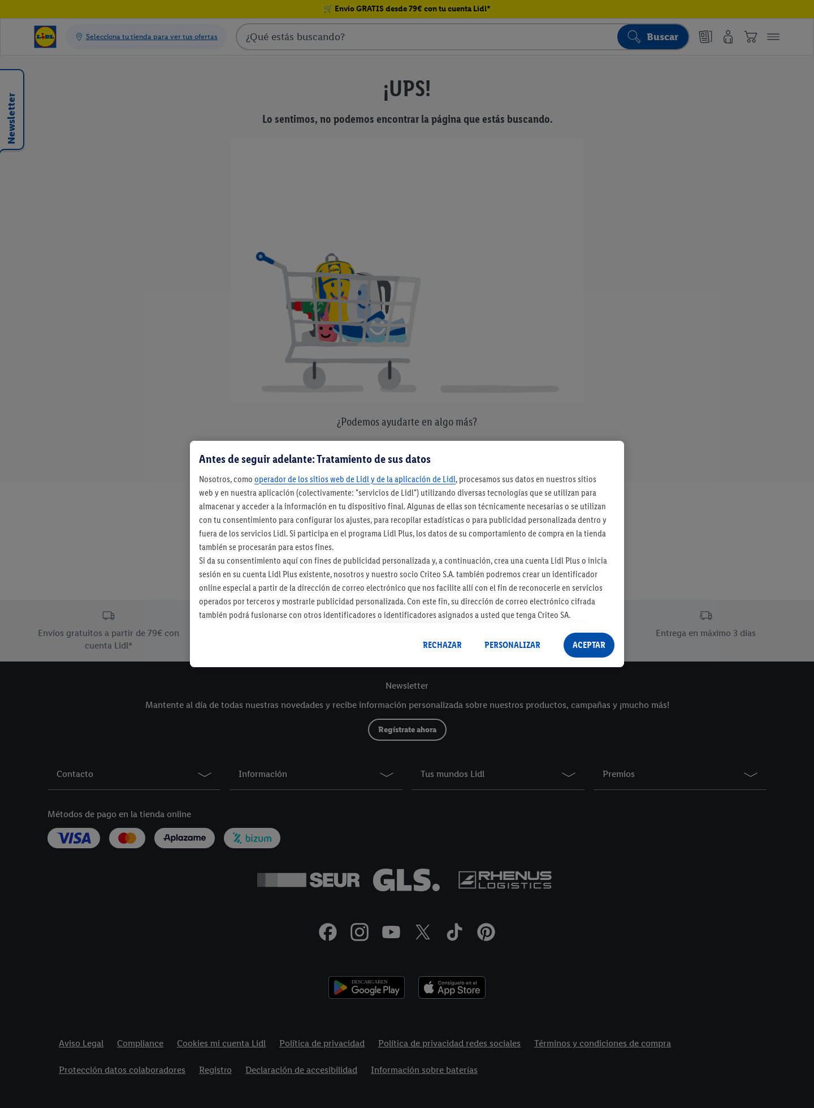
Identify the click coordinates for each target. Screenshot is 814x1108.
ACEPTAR (589, 644)
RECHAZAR (442, 644)
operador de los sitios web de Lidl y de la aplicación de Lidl (355, 479)
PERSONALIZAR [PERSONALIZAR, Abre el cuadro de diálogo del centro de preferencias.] (512, 644)
